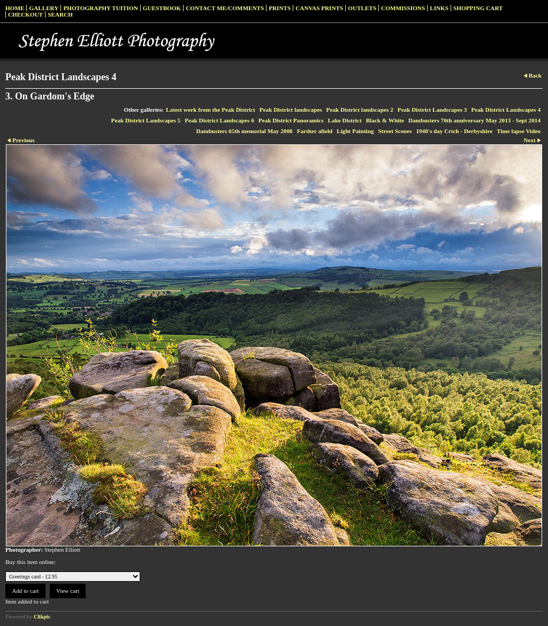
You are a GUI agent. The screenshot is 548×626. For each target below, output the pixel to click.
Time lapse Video (519, 131)
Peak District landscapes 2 (359, 109)
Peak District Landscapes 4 (506, 109)
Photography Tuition (100, 8)
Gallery (43, 8)
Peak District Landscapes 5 (146, 120)
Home (14, 8)
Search (60, 14)
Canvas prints (319, 8)
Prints (280, 8)
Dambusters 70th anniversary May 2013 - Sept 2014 (474, 120)
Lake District (345, 120)
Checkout (25, 14)
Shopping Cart (478, 8)
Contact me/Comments (225, 8)
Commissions (403, 8)
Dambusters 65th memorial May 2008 (244, 131)
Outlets (362, 8)
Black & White (385, 120)
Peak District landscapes (291, 109)
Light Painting (355, 131)
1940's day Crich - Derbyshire (454, 131)
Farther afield (315, 131)
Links (439, 8)
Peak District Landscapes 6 (219, 120)
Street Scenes (395, 131)
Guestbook (162, 8)
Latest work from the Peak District (210, 109)
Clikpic (42, 617)
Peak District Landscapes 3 (432, 109)
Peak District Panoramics (291, 120)
